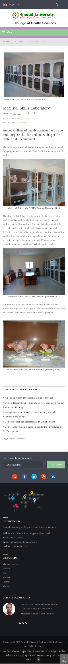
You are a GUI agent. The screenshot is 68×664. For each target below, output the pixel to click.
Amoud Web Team (20, 122)
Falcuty (6, 568)
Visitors (6, 586)
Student (6, 577)
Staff (5, 573)
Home (8, 41)
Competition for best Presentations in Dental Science (30, 421)
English (11, 4)
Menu (7, 32)
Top (64, 658)
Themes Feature (10, 564)
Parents (6, 581)
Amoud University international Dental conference (29, 397)
